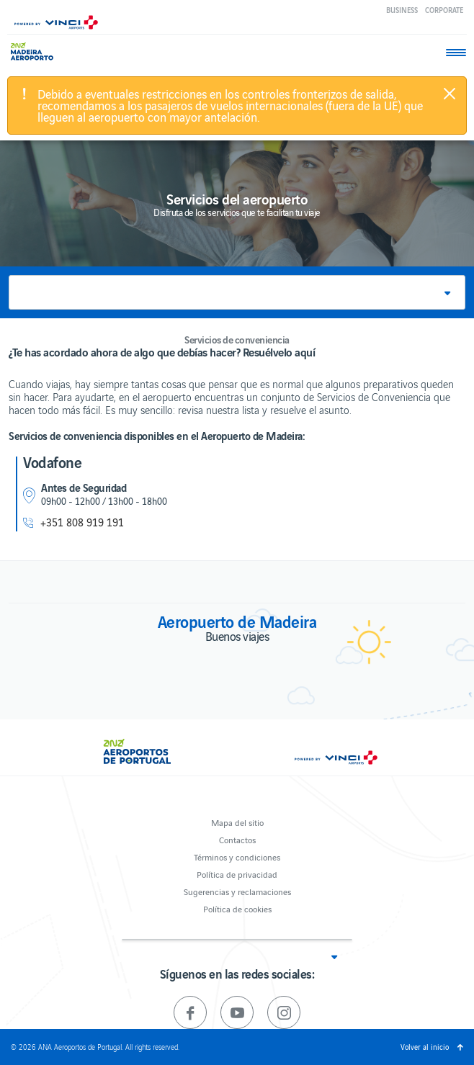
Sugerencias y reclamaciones (237, 891)
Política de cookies (237, 908)
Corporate (444, 9)
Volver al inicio (425, 1046)
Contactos (237, 839)
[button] (237, 292)
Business (402, 9)
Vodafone (52, 461)
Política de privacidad (237, 874)
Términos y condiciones (237, 856)
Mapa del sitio (237, 822)
